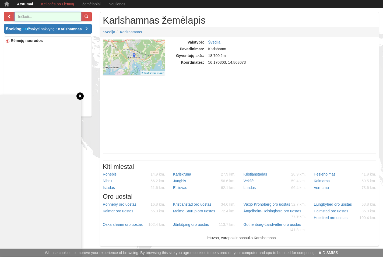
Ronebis (134, 174)
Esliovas (204, 187)
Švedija (109, 32)
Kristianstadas (274, 174)
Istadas (134, 187)
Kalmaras (345, 181)
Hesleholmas (345, 174)
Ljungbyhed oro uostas (345, 204)
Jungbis (204, 181)
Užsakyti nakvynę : (56, 29)
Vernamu (345, 187)
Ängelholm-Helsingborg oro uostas (274, 214)
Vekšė (274, 181)
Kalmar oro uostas (134, 211)
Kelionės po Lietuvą (57, 4)
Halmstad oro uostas (345, 211)
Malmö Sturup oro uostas (204, 211)
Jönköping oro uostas (204, 224)
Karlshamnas (131, 32)
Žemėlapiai (91, 4)
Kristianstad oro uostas (204, 204)
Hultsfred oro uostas (345, 217)
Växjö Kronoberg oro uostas (274, 204)
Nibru (134, 181)
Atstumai (25, 4)
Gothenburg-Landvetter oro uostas (274, 227)
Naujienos (117, 4)
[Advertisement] (48, 80)
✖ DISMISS (328, 253)
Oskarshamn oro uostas (134, 224)
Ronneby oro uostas (134, 204)
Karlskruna (204, 174)
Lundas (274, 187)
